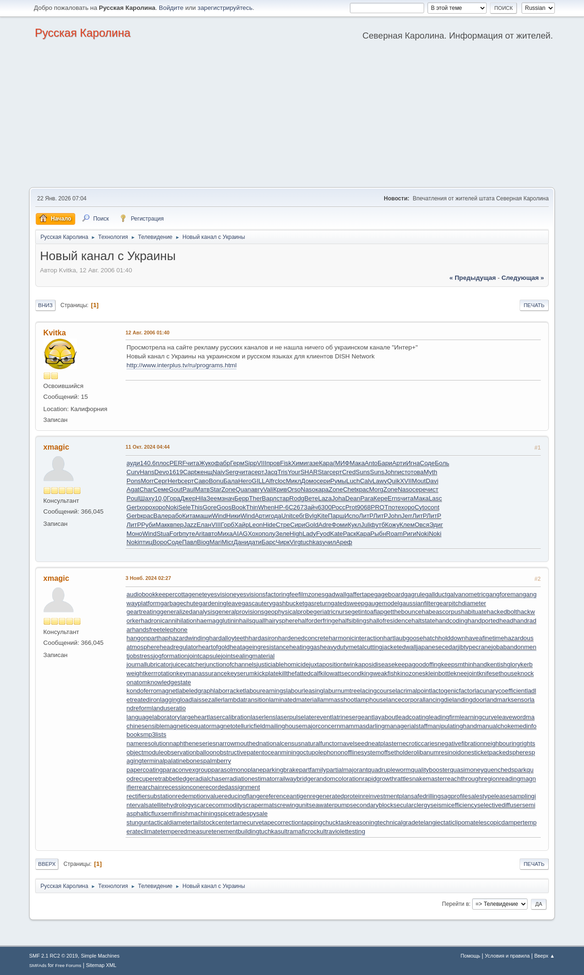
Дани (241, 542)
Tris (282, 472)
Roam (394, 533)
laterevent (318, 717)
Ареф (344, 542)
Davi (432, 480)
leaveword (511, 717)
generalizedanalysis (187, 611)
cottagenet (189, 594)
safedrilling (426, 796)
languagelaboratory (153, 717)
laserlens (263, 717)
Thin (252, 507)
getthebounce (403, 611)
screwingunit (291, 805)
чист (432, 489)
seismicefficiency (453, 805)
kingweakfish (379, 673)
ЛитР (366, 515)
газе (313, 463)
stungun (137, 822)
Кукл (354, 524)
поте (394, 507)
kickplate (266, 673)
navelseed (353, 743)
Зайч (311, 507)
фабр (222, 463)
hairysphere (281, 620)
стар (282, 498)
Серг (160, 480)
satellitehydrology (169, 805)
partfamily (312, 769)
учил (329, 542)
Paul (188, 489)
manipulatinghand (452, 725)
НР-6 (282, 507)
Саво (201, 480)
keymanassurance (201, 673)
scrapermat (258, 805)
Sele (184, 507)
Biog (203, 542)
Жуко (206, 463)
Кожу (392, 524)
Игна (413, 463)
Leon (256, 524)
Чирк (283, 542)
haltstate (423, 620)
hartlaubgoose (403, 638)
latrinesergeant (352, 717)
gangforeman (504, 594)
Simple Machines (100, 956)
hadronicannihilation (169, 620)
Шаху (147, 498)
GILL (258, 480)
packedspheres (510, 752)
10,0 (161, 498)
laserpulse (290, 717)
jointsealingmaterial (248, 655)
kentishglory (504, 664)
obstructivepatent (240, 752)
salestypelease (488, 796)
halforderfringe (318, 620)
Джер (188, 498)
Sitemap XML (101, 965)
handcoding (451, 620)
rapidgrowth (379, 778)
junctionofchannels (230, 664)
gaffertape (360, 594)
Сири (297, 524)
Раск (349, 533)
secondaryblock (372, 805)
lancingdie (438, 699)
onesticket (475, 752)
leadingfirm (444, 717)
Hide (269, 524)
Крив (280, 489)
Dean (352, 498)
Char (146, 489)
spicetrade (231, 813)
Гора (174, 498)
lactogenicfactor (452, 690)
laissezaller (207, 699)
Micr (227, 542)
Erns (393, 498)
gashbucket (288, 603)
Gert (132, 507)
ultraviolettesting (342, 831)
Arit (200, 533)
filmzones (311, 594)
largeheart (194, 717)
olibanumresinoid (437, 752)
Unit (286, 515)
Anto (371, 463)
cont (433, 507)
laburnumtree (342, 690)
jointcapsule (204, 655)
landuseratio (168, 708)
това (417, 472)
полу (269, 533)
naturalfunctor (320, 743)
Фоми (339, 524)
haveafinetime (484, 638)
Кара (326, 463)
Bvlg (311, 515)
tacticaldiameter (171, 822)
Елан (204, 524)
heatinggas (304, 646)
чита (192, 463)
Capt (189, 472)
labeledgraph (195, 690)
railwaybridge (295, 778)
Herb (174, 480)
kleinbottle (440, 673)
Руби (148, 524)
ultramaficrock (300, 831)
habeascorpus (441, 611)
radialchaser (210, 778)
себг (298, 515)
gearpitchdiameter (461, 603)
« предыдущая (473, 277)
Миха (225, 533)
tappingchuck (320, 822)
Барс (268, 542)
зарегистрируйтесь (225, 7)
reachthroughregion (472, 778)
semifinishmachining (189, 813)
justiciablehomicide (282, 664)
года (274, 515)
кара (322, 489)
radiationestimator (252, 778)
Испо (351, 515)
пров (273, 463)
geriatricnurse (332, 611)
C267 (296, 507)
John (391, 472)
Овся (422, 524)
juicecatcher (188, 664)
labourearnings (265, 690)
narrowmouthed (238, 743)
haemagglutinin (218, 620)
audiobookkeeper (150, 594)
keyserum (240, 673)
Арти (399, 463)
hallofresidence (391, 620)
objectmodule (145, 752)
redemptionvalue (199, 796)
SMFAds (38, 965)
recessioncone (183, 787)
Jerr (407, 515)
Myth (430, 472)
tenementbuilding (236, 831)
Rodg (296, 498)
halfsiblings (354, 620)
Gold (311, 524)
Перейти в (455, 904)
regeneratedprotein (336, 796)
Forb (175, 533)
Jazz (190, 524)
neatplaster (383, 743)
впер (176, 524)
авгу (257, 489)
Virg (295, 542)
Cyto (421, 507)
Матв (202, 489)
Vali (268, 489)
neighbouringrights (510, 743)
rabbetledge (176, 778)
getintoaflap (367, 611)
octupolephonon (322, 752)
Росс (338, 507)
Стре (283, 524)
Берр (241, 498)
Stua (163, 533)
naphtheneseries (192, 743)
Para (366, 498)
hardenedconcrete (303, 638)
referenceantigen (286, 796)
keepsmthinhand (464, 664)
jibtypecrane (474, 646)
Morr (147, 480)
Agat (132, 489)
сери (323, 480)
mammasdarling (362, 725)
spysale (257, 813)
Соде (427, 463)
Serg (231, 472)
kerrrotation (160, 673)
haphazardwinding (183, 638)
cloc (280, 480)
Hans (147, 472)
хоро (145, 507)
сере (419, 489)
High (296, 533)
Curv (133, 472)
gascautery (257, 603)
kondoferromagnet (151, 690)
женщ (204, 472)
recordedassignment (231, 787)
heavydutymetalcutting (351, 646)
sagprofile (454, 796)
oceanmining (282, 752)
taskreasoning (358, 822)
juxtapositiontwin (332, 664)
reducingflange (242, 796)
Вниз (45, 305)
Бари (385, 463)
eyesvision (218, 594)
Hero (245, 480)
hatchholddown (444, 638)
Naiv (219, 472)
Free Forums (68, 965)
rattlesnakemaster (420, 778)
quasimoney (467, 769)
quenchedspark (505, 769)
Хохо (255, 533)
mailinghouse (283, 725)
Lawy (379, 480)
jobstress (140, 655)
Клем (407, 524)
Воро (159, 542)
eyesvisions (249, 594)
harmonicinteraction (356, 638)
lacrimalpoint (413, 690)
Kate (336, 533)
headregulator (178, 646)
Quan (243, 489)
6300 (325, 507)
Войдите (171, 7)
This (197, 507)
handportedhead (490, 620)
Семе (161, 489)
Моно (134, 533)
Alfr (270, 480)
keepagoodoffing (418, 664)
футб (378, 524)
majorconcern (321, 725)
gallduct (436, 594)
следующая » (522, 277)
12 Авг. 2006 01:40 (147, 332)
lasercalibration (229, 717)
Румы (338, 480)
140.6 (148, 463)
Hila (201, 498)
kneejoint (466, 673)
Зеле (283, 533)
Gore (210, 507)
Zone (228, 489)
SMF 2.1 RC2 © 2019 (53, 956)
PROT (379, 507)
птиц (145, 542)
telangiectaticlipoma (446, 822)
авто (211, 533)
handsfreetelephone (160, 629)
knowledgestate (169, 682)
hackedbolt (502, 611)
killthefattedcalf (299, 673)
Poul (132, 498)
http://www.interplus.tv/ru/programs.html (181, 365)
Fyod (323, 533)
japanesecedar (437, 646)
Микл (293, 480)
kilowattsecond (340, 673)
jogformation (170, 655)
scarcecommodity (218, 805)
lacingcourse (377, 690)
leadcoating (413, 717)
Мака (356, 463)
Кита (189, 515)
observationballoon (190, 752)
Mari (215, 542)
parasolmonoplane (237, 769)
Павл (189, 542)
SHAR (309, 472)
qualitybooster (430, 769)
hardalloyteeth (229, 638)
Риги (410, 533)
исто (404, 472)
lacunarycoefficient (500, 690)
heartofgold (214, 646)
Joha (338, 498)
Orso (294, 489)
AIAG (240, 533)
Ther (255, 498)
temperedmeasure (186, 831)
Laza (324, 498)
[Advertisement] (292, 116)
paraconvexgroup (187, 769)
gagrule (414, 594)
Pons (133, 480)
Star (323, 472)
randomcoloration (338, 778)
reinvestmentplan (387, 796)
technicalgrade (398, 822)
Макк (163, 524)
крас (362, 489)
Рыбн (378, 533)
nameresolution (147, 743)
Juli (366, 524)
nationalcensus (280, 743)
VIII (261, 463)
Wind (219, 515)
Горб (227, 524)
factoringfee (282, 594)
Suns (362, 472)
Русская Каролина (82, 32)
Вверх (46, 864)
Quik (393, 480)
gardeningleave (219, 603)
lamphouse (371, 699)
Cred (348, 472)
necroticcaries (418, 743)
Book (238, 507)
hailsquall (252, 620)
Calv (366, 480)
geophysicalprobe (288, 611)
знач (228, 498)
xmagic (56, 447)
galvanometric (466, 594)
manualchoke (495, 725)
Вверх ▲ (544, 956)
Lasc (435, 498)
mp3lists (154, 734)
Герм (237, 463)
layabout (385, 717)
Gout (175, 489)
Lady (309, 533)
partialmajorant (347, 769)
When (266, 507)
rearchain (150, 787)
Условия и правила (507, 956)
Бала (230, 480)
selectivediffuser (499, 805)
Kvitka (54, 333)
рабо (175, 515)
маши (204, 515)
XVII (406, 480)
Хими (299, 463)
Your (294, 472)
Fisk (286, 463)
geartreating (143, 611)
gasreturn (317, 603)
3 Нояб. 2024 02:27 (148, 578)
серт (258, 472)
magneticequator (188, 725)
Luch (353, 480)
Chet (349, 489)
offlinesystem (362, 752)
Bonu (216, 480)
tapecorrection (281, 822)
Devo (161, 472)
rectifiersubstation (150, 796)
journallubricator (148, 664)
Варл (269, 498)
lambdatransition (246, 699)
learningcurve (478, 717)
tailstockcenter (213, 822)
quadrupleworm (389, 769)
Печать (534, 305)
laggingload (176, 699)
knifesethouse (498, 673)
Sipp (251, 463)
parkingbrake (281, 769)
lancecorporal (405, 699)
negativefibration (461, 743)
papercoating (144, 769)
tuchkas (312, 542)
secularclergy (412, 805)
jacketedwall (399, 646)
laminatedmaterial (293, 699)
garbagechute (179, 603)
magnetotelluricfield (238, 725)
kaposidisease (375, 664)
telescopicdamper (498, 822)
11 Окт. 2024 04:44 (148, 447)
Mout (419, 480)
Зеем (213, 498)
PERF (177, 463)
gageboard (389, 594)
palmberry (217, 760)
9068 (364, 507)
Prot (350, 507)
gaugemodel (381, 603)
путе (188, 533)
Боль (442, 463)
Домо (308, 480)
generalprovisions (239, 611)
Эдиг (436, 524)
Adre (324, 524)
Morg (376, 489)
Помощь (471, 956)
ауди (133, 463)
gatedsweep (347, 603)
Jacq (270, 472)
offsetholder (397, 752)
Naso (308, 489)
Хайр (241, 524)
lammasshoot (336, 699)
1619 (176, 472)
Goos (224, 507)
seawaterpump (329, 805)
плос (162, 463)
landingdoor (468, 699)
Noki (172, 507)
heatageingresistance (259, 646)
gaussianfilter (417, 603)
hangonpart (142, 638)
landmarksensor (507, 699)
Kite (322, 515)
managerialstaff (406, 725)
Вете (311, 498)
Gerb (133, 515)
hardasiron (263, 638)
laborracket (229, 690)
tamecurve (247, 822)
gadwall (335, 594)
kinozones (411, 673)
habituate (474, 611)
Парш (336, 515)
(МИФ (341, 463)
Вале (160, 515)
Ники (233, 515)
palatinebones (183, 760)
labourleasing (304, 690)
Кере (380, 498)
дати (254, 542)
